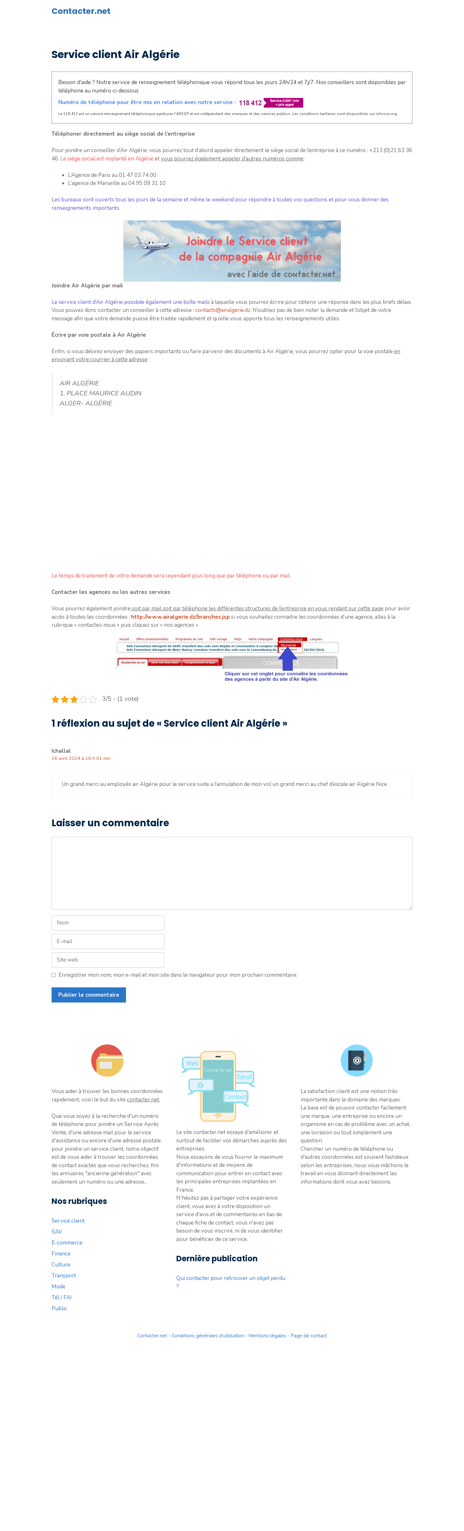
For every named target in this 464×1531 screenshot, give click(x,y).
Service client (68, 1221)
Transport (64, 1275)
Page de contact (309, 1335)
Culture (61, 1264)
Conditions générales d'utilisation (208, 1335)
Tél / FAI (62, 1297)
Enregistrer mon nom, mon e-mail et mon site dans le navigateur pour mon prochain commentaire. (178, 975)
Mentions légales (267, 1335)
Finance (61, 1253)
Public (59, 1308)
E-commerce (67, 1242)
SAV (57, 1231)
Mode (58, 1286)
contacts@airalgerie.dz (222, 310)
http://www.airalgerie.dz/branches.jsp (180, 617)
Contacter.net (81, 11)
